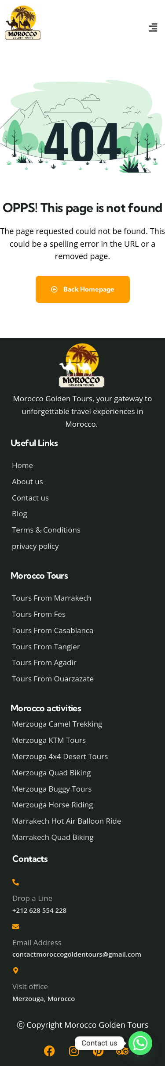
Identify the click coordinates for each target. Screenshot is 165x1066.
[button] (153, 27)
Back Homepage (82, 289)
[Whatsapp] (140, 1043)
